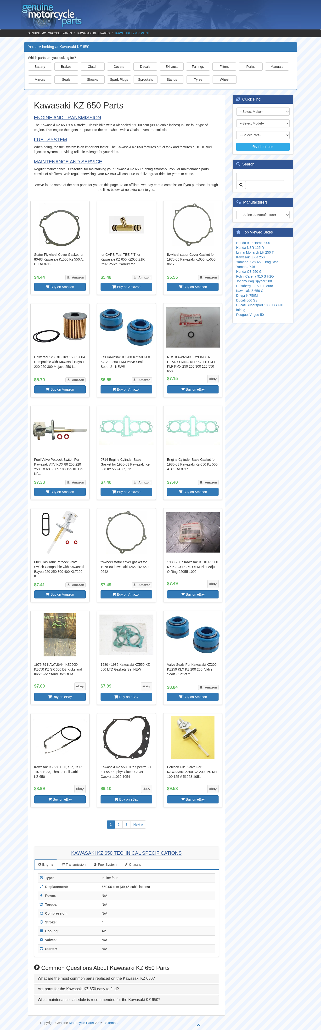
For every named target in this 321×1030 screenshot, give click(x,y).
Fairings (198, 66)
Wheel (224, 79)
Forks (250, 66)
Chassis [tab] (133, 864)
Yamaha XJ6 (245, 267)
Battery (39, 66)
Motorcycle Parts (81, 1023)
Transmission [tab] (73, 864)
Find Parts (263, 147)
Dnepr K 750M (247, 295)
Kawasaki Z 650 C (250, 291)
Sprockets (145, 79)
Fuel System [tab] (105, 864)
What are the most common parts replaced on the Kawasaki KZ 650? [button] (96, 978)
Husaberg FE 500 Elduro (254, 286)
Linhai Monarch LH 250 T (255, 252)
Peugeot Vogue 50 (250, 315)
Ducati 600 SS (247, 300)
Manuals (276, 66)
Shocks (92, 79)
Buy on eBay (193, 389)
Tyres (198, 79)
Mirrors (40, 79)
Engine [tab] (46, 864)
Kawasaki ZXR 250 (250, 257)
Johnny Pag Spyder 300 (254, 281)
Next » (138, 824)
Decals (145, 66)
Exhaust (171, 66)
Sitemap (111, 1023)
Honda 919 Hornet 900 (253, 243)
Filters (224, 66)
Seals (66, 79)
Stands (172, 79)
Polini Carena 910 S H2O (255, 276)
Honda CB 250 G (249, 271)
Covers (118, 66)
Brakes (66, 66)
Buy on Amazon (60, 287)
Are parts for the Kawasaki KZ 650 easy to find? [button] (78, 989)
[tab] (126, 978)
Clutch (92, 66)
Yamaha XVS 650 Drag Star (257, 262)
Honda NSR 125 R (250, 248)
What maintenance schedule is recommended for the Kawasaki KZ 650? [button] (99, 1000)
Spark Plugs (119, 79)
